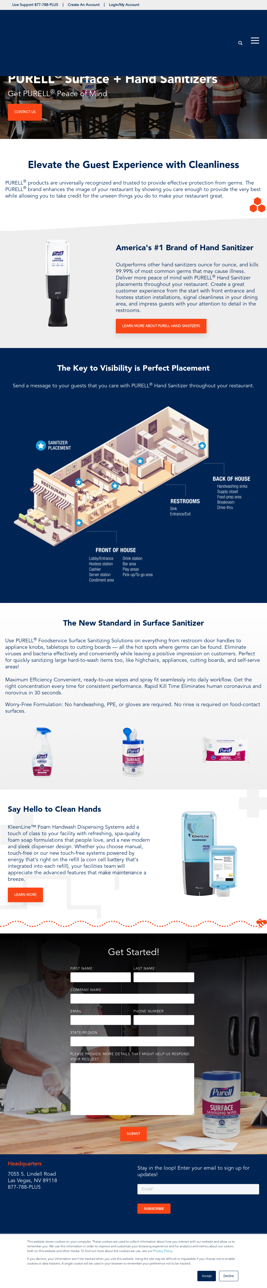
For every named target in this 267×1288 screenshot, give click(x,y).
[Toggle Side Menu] (255, 16)
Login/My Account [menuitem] (128, 5)
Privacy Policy (162, 1251)
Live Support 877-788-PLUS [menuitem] (36, 5)
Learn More (25, 895)
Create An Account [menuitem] (86, 5)
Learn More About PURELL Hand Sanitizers (161, 326)
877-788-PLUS (24, 1188)
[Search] (240, 19)
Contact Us (24, 112)
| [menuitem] (64, 5)
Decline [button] (228, 1276)
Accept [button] (206, 1276)
